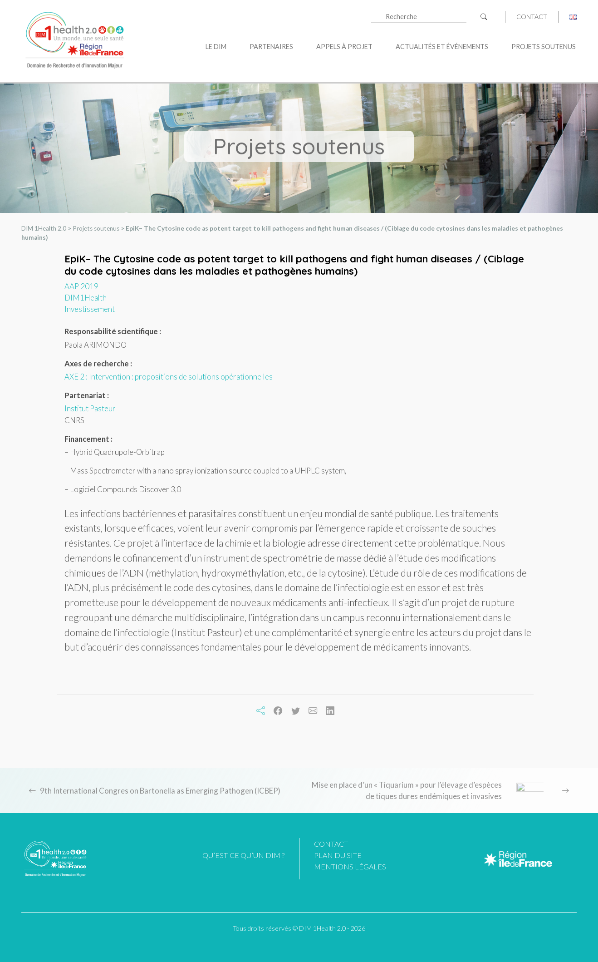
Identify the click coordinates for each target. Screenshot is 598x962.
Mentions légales (350, 866)
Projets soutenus (543, 46)
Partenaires (271, 46)
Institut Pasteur (90, 408)
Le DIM (216, 46)
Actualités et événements (442, 46)
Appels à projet (344, 46)
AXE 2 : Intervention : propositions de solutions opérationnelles (168, 376)
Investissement (89, 309)
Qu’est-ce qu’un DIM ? (243, 855)
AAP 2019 (81, 286)
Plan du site (338, 855)
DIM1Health (85, 297)
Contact (531, 16)
